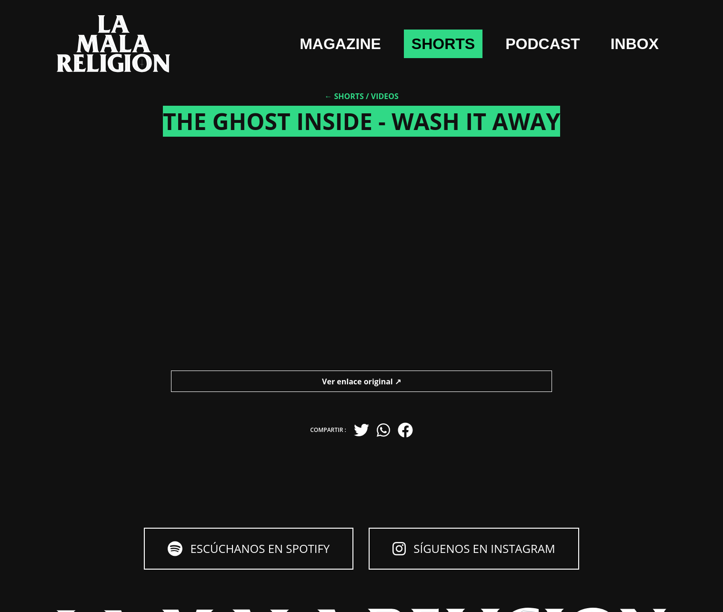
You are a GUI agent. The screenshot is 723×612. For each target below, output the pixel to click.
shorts (443, 43)
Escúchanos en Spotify (249, 548)
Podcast (542, 43)
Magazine (340, 43)
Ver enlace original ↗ (361, 381)
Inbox (635, 43)
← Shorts (344, 96)
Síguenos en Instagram (473, 548)
